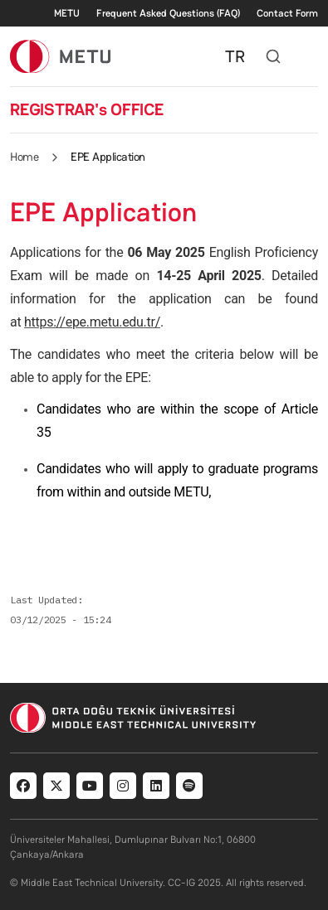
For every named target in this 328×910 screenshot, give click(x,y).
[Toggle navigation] (309, 56)
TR (235, 56)
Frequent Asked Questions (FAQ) (168, 13)
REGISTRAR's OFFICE (87, 109)
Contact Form (287, 13)
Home (24, 156)
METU (67, 13)
